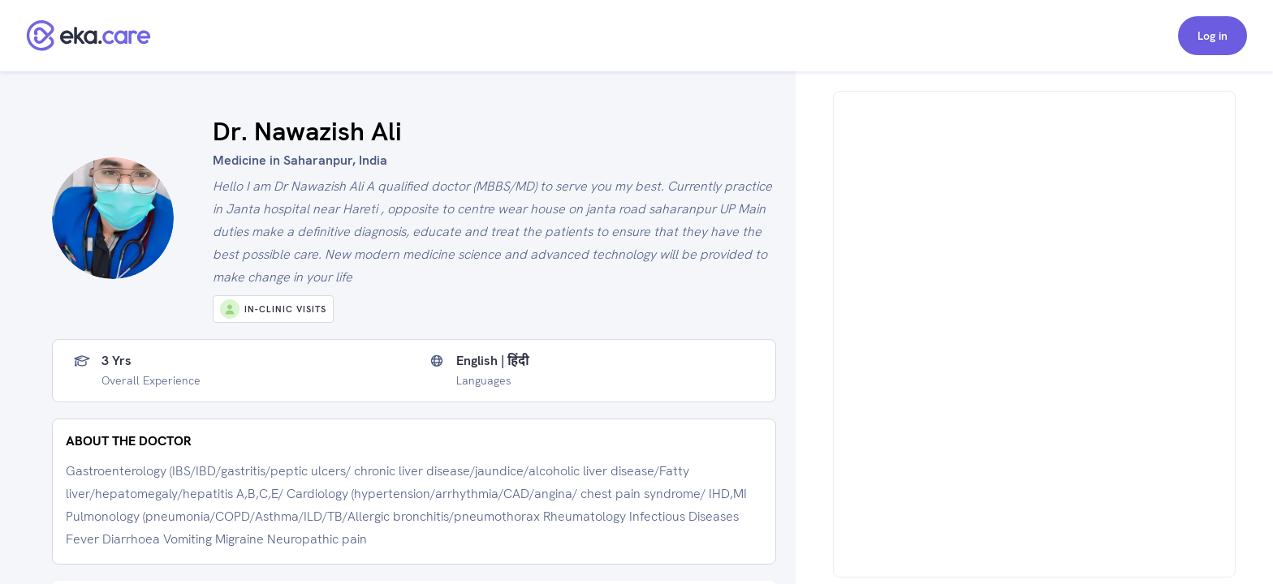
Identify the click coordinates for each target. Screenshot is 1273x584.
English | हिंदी (492, 361)
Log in (1212, 35)
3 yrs (116, 361)
